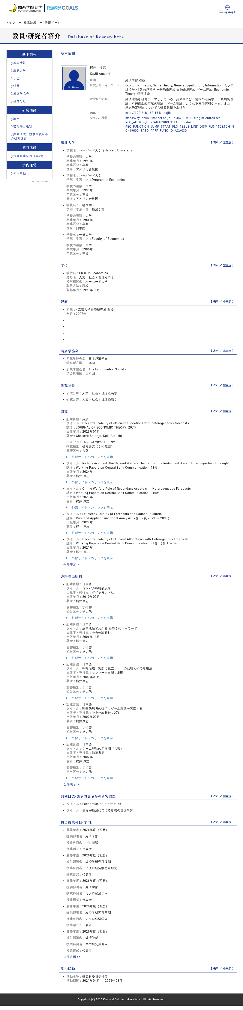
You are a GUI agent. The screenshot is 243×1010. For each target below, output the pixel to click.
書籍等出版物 (22, 126)
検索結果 (30, 22)
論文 (16, 119)
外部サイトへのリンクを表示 (89, 457)
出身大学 (19, 70)
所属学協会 (21, 93)
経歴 (16, 86)
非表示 (227, 142)
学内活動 (19, 173)
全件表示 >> (72, 564)
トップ (10, 22)
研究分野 (19, 101)
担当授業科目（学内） (29, 156)
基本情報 (19, 63)
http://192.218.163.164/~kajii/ (148, 113)
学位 (16, 78)
